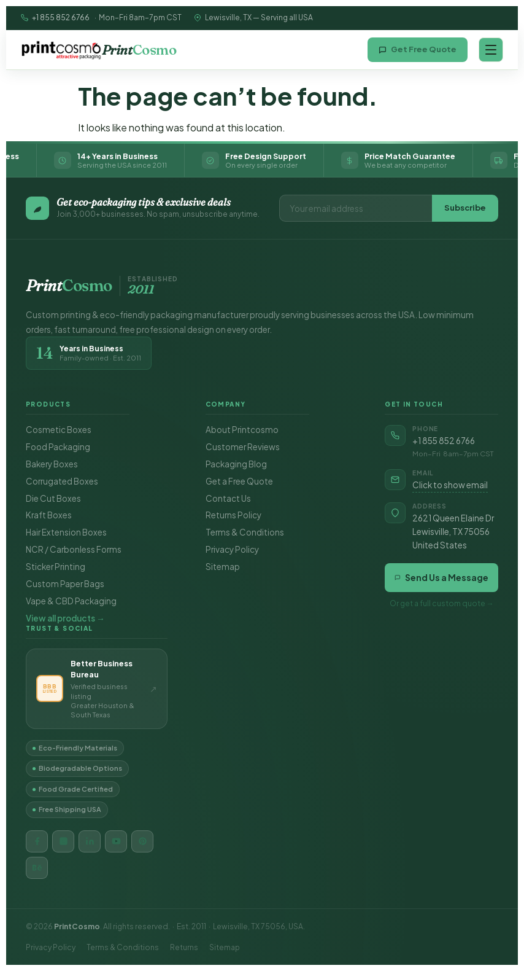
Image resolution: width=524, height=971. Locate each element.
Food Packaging (58, 447)
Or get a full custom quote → (442, 603)
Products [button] (48, 404)
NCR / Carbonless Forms (73, 549)
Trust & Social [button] (59, 628)
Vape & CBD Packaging (71, 601)
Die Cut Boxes (53, 498)
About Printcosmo (242, 429)
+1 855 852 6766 (61, 17)
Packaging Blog (236, 464)
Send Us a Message (441, 577)
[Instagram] (63, 841)
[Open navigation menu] (491, 49)
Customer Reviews (243, 447)
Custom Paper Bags (65, 584)
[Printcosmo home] (98, 50)
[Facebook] (37, 841)
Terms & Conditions (245, 532)
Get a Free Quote (239, 481)
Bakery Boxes (52, 464)
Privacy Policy (232, 549)
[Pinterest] (142, 841)
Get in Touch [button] (414, 404)
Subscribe (465, 208)
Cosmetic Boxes (58, 429)
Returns (184, 947)
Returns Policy (233, 515)
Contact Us (228, 498)
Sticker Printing (55, 566)
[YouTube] (116, 841)
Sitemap (223, 566)
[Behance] (37, 868)
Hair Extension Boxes (66, 532)
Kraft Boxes (49, 515)
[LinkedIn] (90, 841)
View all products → (65, 618)
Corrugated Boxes (62, 481)
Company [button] (226, 404)
